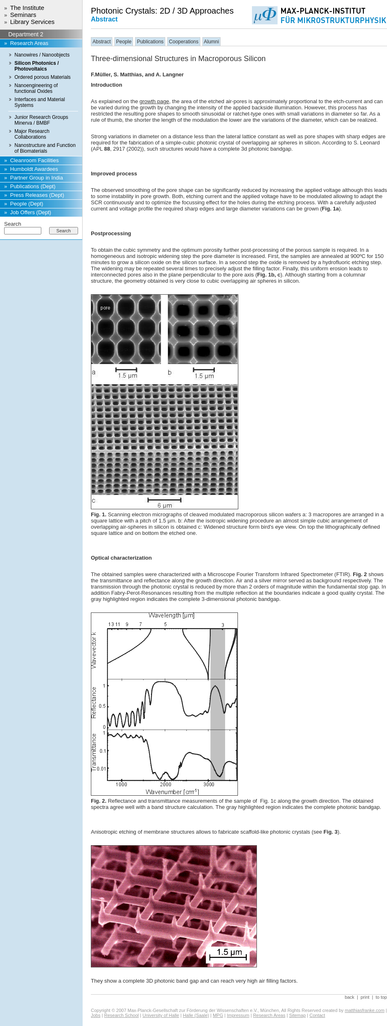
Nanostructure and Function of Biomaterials (45, 148)
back (349, 997)
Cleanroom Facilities (34, 160)
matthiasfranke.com (365, 1010)
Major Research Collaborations (32, 134)
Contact (317, 1015)
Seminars (23, 14)
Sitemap (297, 1015)
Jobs (95, 1015)
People (123, 42)
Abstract (102, 42)
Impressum (238, 1015)
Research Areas (29, 43)
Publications (150, 42)
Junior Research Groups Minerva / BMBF (41, 120)
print (365, 997)
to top (381, 997)
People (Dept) (26, 204)
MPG (218, 1015)
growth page (154, 101)
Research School (121, 1015)
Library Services (32, 21)
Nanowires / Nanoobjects (41, 55)
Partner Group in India (36, 178)
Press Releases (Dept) (37, 195)
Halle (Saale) (196, 1015)
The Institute (27, 7)
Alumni (211, 42)
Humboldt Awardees (34, 169)
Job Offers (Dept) (30, 212)
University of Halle (160, 1015)
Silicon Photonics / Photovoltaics (36, 66)
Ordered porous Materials (42, 77)
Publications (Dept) (32, 186)
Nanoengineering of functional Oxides (36, 88)
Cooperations (183, 42)
